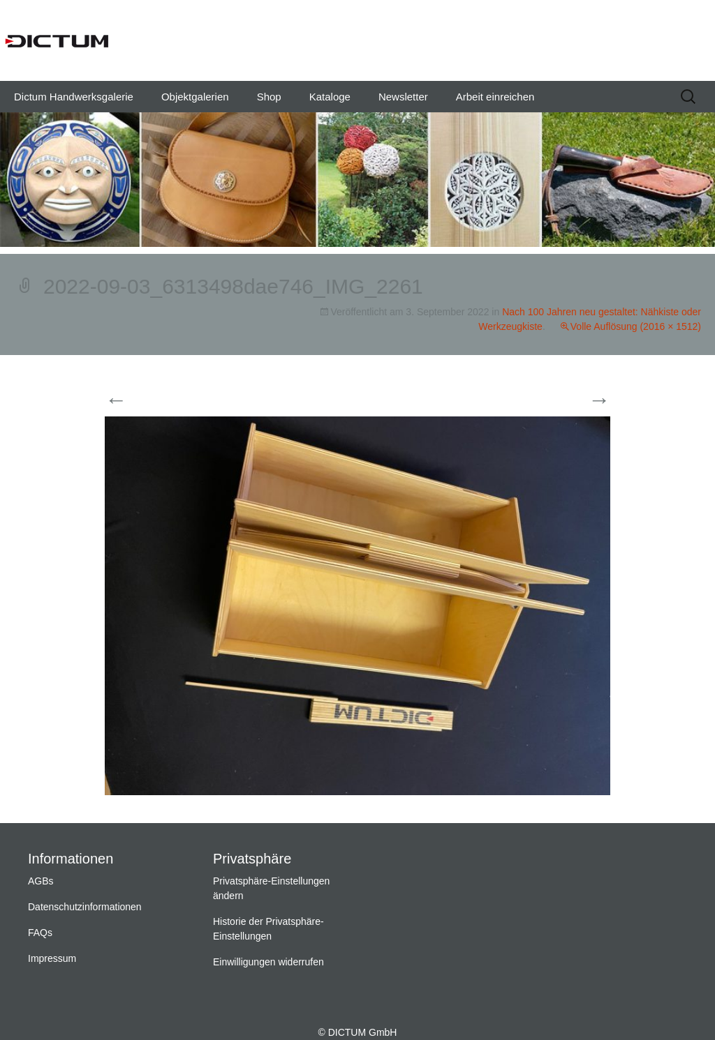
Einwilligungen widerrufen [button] (268, 961)
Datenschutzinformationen (85, 906)
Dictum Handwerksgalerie (73, 97)
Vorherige (141, 401)
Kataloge (330, 97)
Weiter (581, 401)
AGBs (41, 881)
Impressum (52, 958)
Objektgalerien (195, 97)
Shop (269, 97)
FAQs (40, 932)
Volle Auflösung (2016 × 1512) (635, 326)
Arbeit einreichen (495, 97)
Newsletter (403, 97)
